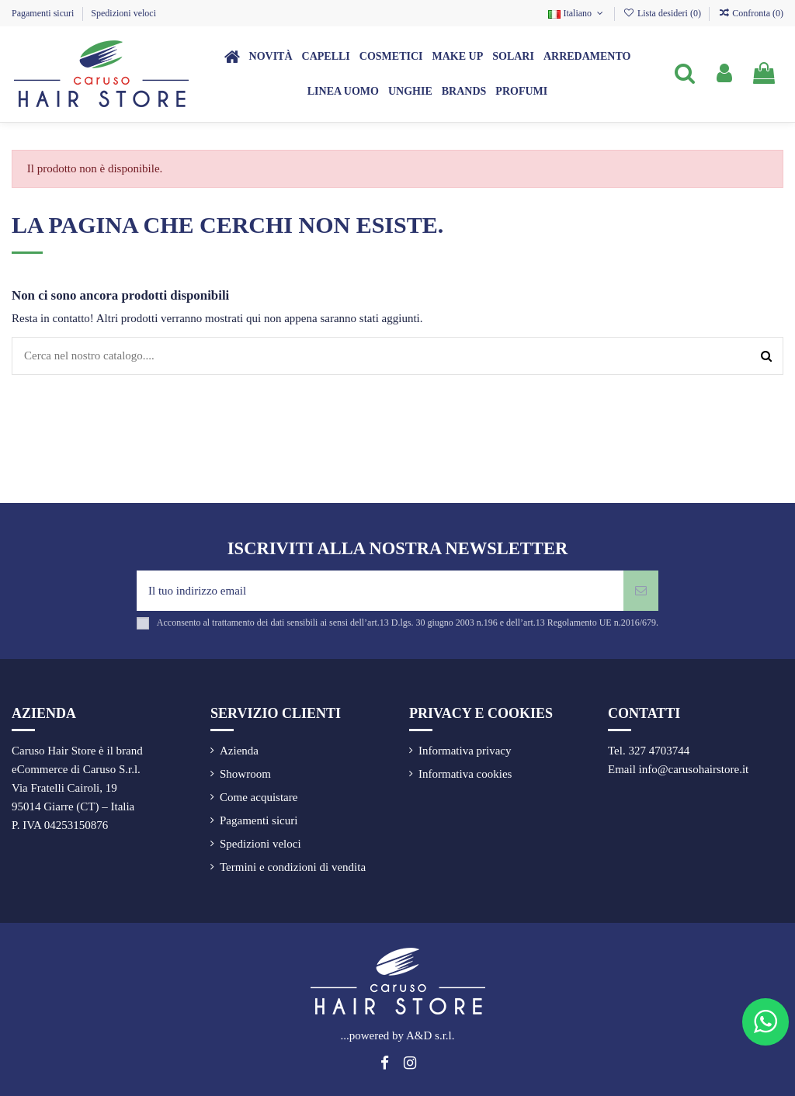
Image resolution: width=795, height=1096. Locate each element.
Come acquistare (258, 797)
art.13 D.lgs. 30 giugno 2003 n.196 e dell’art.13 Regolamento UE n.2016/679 (511, 622)
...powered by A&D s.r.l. (397, 1035)
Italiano (577, 13)
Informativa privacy (465, 750)
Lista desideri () (663, 13)
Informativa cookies (465, 774)
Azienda (239, 750)
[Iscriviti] (640, 591)
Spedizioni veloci (123, 13)
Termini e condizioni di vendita (293, 867)
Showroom (245, 774)
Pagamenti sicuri (44, 13)
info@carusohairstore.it (694, 769)
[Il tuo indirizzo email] (380, 591)
